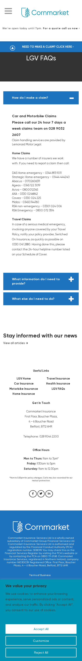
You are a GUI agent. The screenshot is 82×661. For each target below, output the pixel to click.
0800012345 (30, 189)
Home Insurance (23, 393)
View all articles (14, 343)
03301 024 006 (52, 206)
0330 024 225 (32, 198)
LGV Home (24, 378)
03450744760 (31, 202)
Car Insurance (24, 383)
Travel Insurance (58, 378)
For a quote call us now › (61, 28)
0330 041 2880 (21, 244)
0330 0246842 (29, 193)
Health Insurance (58, 383)
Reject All (41, 652)
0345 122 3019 (31, 185)
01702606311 (32, 181)
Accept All (41, 629)
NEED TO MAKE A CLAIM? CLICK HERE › (48, 46)
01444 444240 (61, 177)
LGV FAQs (58, 388)
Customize (41, 640)
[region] (41, 620)
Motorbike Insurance (23, 388)
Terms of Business (40, 575)
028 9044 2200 (49, 436)
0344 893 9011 (53, 173)
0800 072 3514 (45, 210)
